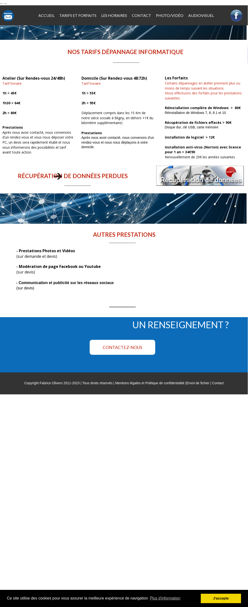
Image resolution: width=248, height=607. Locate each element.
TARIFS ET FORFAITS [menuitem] (77, 15)
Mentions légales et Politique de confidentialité (149, 383)
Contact (218, 383)
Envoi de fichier (197, 383)
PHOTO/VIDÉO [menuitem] (169, 15)
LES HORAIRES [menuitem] (114, 15)
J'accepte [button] (221, 598)
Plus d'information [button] (165, 598)
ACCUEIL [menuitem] (46, 15)
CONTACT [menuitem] (141, 15)
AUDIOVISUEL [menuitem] (201, 15)
